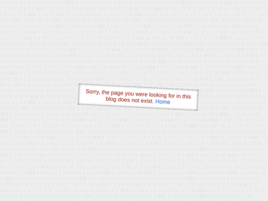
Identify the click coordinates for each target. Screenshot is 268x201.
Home (162, 101)
